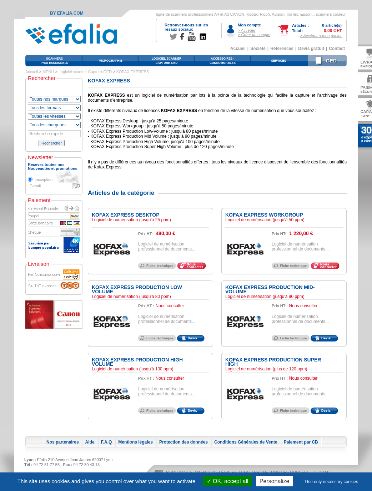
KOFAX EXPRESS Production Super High (273, 362)
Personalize (275, 481)
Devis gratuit (311, 48)
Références (281, 48)
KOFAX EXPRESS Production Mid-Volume (270, 289)
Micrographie (110, 60)
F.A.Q (106, 442)
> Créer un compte (254, 34)
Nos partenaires (62, 442)
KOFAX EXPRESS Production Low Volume (137, 289)
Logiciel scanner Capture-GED (85, 72)
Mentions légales (135, 442)
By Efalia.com (67, 13)
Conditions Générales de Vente (245, 442)
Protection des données (183, 442)
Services (278, 60)
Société (258, 48)
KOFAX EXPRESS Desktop (126, 215)
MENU (48, 72)
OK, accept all (227, 481)
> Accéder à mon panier (321, 36)
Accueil (238, 48)
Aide (90, 442)
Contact (337, 48)
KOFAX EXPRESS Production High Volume (137, 362)
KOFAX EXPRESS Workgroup (264, 215)
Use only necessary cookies (331, 481)
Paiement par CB (301, 442)
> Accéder (246, 30)
